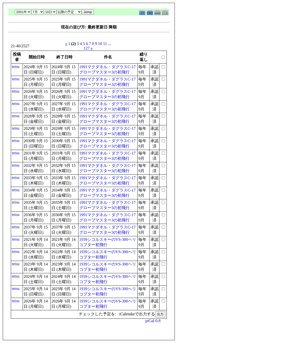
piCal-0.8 (152, 321)
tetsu (15, 66)
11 (105, 44)
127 (87, 48)
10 (100, 44)
